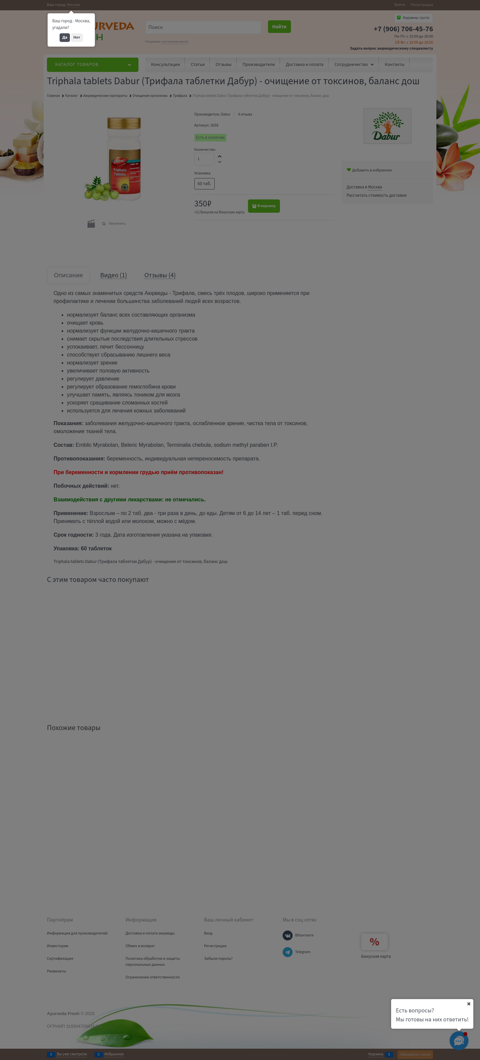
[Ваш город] (468, 1003)
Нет (77, 37)
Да (64, 37)
